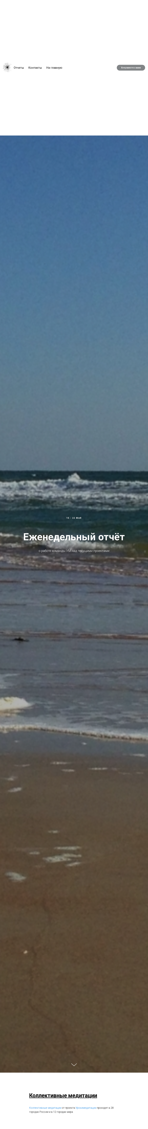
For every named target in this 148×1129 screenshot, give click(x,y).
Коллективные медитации (45, 1107)
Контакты (35, 67)
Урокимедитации (86, 1107)
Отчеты (19, 67)
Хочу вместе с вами (131, 68)
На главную (54, 67)
